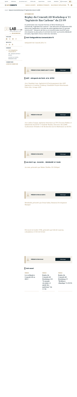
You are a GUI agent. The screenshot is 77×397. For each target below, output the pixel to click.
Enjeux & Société (30, 5)
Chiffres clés (32, 1)
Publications (13, 1)
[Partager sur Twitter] (9, 39)
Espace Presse (41, 1)
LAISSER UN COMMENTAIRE (12, 64)
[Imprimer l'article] (9, 44)
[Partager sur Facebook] (6, 39)
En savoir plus (16, 33)
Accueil (6, 10)
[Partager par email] (16, 39)
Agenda (6, 1)
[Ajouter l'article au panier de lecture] (6, 44)
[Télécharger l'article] (12, 44)
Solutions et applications (58, 5)
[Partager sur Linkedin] (13, 39)
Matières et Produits (43, 5)
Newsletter (56, 1)
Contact (49, 1)
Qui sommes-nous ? (23, 1)
